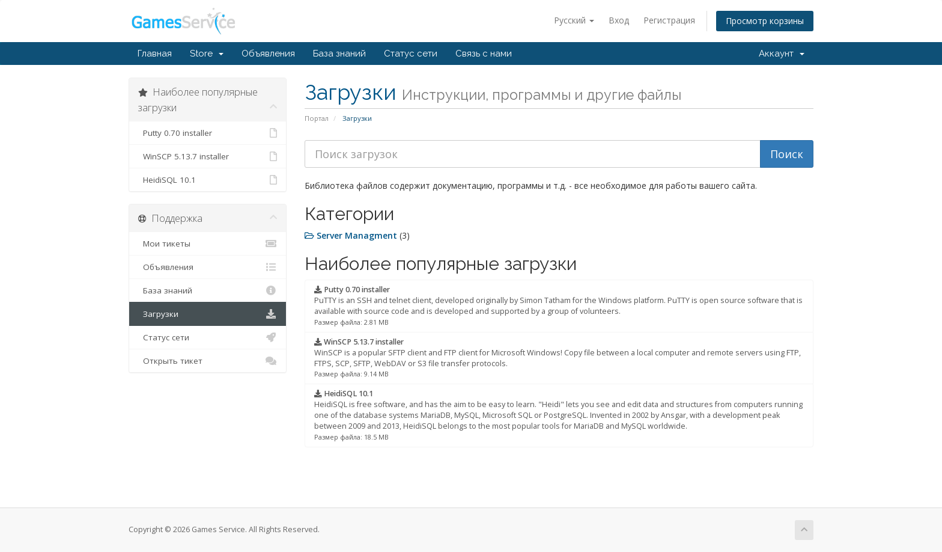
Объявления (268, 53)
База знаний (339, 53)
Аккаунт (781, 53)
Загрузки (207, 314)
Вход (619, 20)
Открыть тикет (207, 361)
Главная (155, 53)
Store (206, 53)
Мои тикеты (207, 243)
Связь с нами (483, 53)
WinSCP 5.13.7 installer (207, 156)
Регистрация (669, 20)
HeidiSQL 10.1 (207, 180)
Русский (574, 20)
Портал (317, 118)
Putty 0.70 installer (207, 133)
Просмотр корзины (765, 20)
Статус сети (410, 53)
